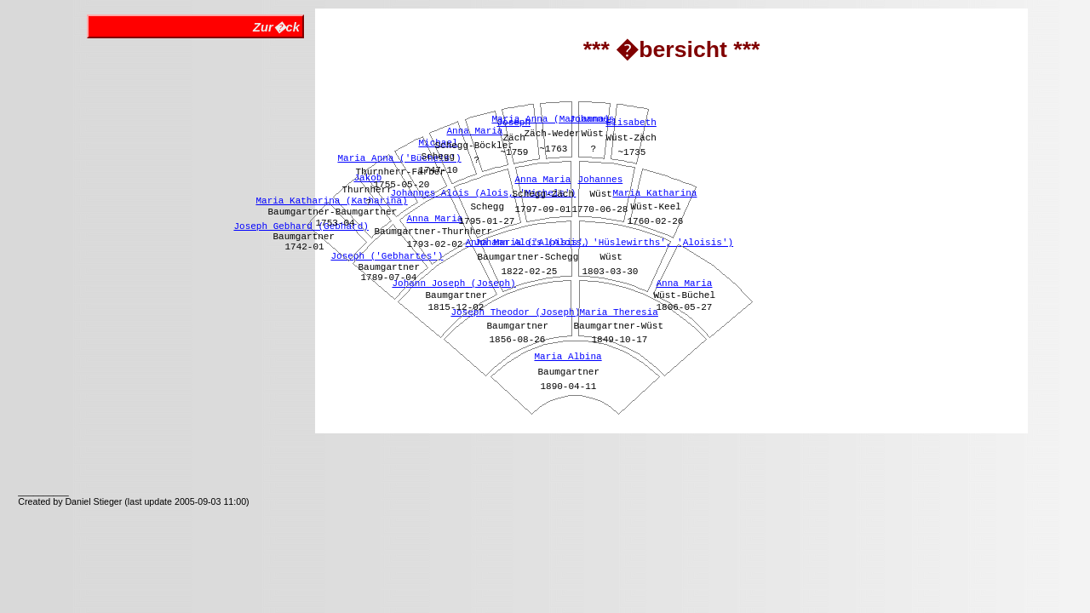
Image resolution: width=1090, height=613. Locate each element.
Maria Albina (567, 357)
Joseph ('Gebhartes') (386, 256)
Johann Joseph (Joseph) (453, 283)
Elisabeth (630, 122)
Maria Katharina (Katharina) (331, 201)
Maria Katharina (654, 193)
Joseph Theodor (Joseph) (515, 312)
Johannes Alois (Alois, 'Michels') (483, 193)
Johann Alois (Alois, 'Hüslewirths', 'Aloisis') (603, 243)
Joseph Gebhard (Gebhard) (300, 226)
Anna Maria (434, 219)
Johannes (599, 180)
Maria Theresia (618, 312)
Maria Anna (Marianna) (550, 119)
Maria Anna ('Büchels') (399, 158)
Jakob (367, 178)
